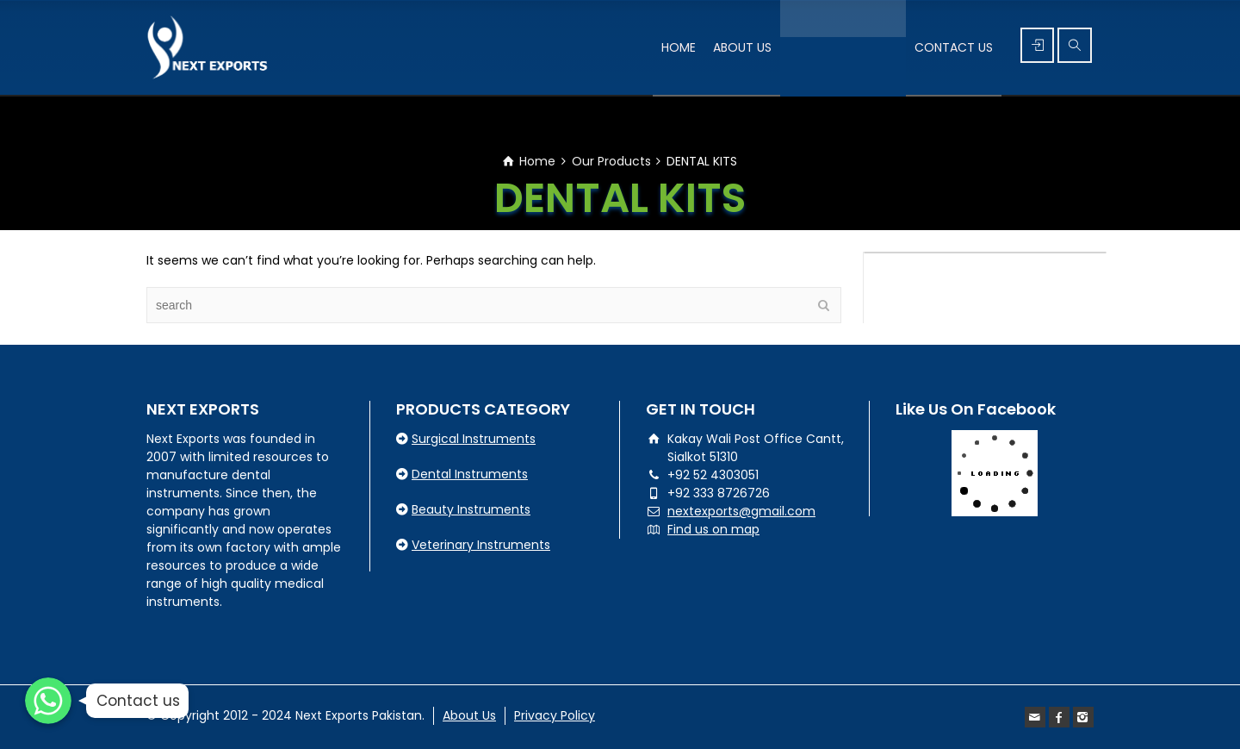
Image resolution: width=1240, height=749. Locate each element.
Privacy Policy (554, 715)
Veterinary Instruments (481, 544)
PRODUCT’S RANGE (843, 47)
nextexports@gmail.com (741, 511)
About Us (469, 715)
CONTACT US (953, 47)
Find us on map (713, 529)
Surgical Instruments (474, 438)
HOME (678, 47)
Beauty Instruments (471, 509)
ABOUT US (742, 47)
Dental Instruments (470, 474)
